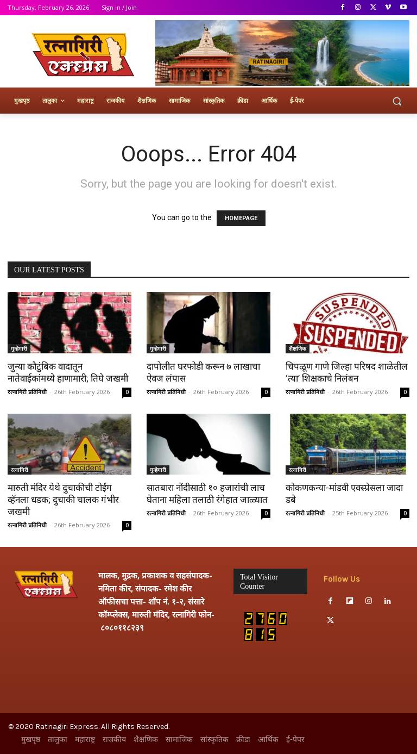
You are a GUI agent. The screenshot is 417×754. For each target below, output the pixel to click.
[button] (396, 101)
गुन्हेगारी (19, 348)
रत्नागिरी (19, 469)
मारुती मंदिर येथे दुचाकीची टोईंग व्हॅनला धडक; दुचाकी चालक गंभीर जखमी (63, 499)
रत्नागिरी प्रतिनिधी (27, 392)
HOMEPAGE (241, 218)
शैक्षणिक (297, 348)
